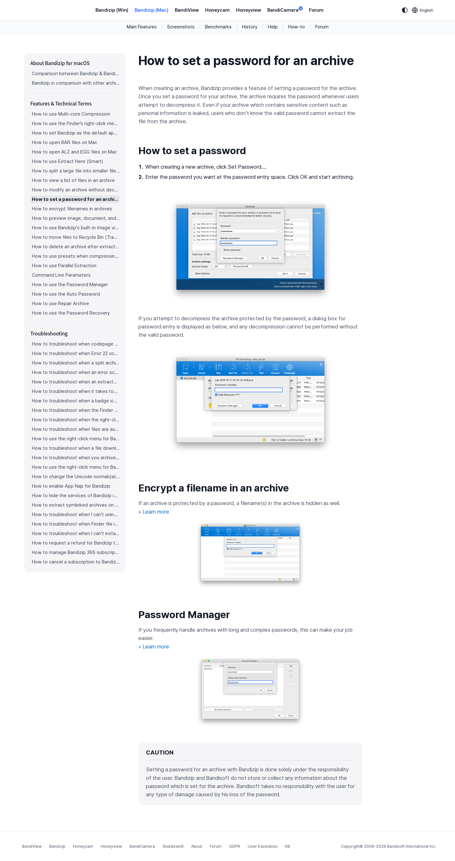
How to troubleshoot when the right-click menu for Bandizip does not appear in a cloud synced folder (75, 420)
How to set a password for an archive (75, 199)
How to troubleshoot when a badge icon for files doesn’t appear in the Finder (75, 401)
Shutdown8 (173, 846)
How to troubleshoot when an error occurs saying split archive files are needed (75, 372)
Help (273, 27)
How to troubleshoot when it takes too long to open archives (75, 391)
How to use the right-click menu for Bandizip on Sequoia (75, 467)
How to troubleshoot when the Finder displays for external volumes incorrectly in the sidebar (75, 410)
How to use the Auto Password (66, 294)
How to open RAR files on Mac (64, 142)
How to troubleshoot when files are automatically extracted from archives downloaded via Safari (75, 429)
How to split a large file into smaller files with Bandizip (75, 171)
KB (287, 846)
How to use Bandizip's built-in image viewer (75, 228)
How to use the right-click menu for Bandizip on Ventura (75, 439)
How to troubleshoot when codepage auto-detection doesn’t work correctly (75, 344)
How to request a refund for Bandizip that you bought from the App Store (75, 543)
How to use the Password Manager (70, 284)
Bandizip (57, 846)
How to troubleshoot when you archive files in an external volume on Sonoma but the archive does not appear (75, 458)
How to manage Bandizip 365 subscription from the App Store (75, 552)
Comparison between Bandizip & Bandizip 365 (75, 73)
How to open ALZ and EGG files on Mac (74, 152)
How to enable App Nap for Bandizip (71, 486)
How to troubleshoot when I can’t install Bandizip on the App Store (75, 533)
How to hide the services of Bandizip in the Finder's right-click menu (75, 495)
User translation (262, 846)
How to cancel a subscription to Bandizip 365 (75, 562)
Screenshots (181, 27)
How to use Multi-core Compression (71, 114)
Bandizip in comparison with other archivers (75, 83)
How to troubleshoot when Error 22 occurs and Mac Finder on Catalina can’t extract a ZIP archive (75, 353)
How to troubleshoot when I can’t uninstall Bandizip (75, 514)
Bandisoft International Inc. (411, 846)
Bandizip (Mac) (151, 10)
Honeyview (248, 10)
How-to (296, 27)
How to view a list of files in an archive (73, 180)
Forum (316, 10)
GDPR (234, 846)
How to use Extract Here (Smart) (67, 161)
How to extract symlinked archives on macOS (75, 505)
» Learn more (153, 512)
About (196, 846)
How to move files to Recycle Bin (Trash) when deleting (75, 237)
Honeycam (217, 10)
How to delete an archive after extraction (75, 247)
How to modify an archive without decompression (75, 190)
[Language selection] (423, 10)
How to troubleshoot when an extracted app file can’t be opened (75, 382)
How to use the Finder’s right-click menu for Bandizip (75, 123)
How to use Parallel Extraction (64, 265)
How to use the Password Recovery (71, 313)
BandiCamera (285, 9)
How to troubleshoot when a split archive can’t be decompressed (75, 363)
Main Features (142, 27)
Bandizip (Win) (111, 10)
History (250, 27)
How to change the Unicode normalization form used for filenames (75, 476)
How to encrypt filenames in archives (72, 209)
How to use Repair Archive (60, 303)
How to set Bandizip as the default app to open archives (75, 133)
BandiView (187, 10)
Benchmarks (218, 27)
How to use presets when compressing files (75, 256)
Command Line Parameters (61, 275)
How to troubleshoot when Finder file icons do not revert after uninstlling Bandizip (75, 524)
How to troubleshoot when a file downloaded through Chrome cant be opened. (75, 448)
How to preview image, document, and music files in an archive (75, 218)
